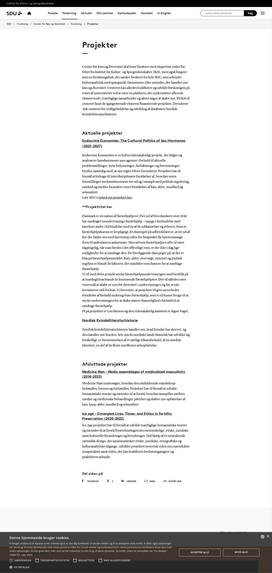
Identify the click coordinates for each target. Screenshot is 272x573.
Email (149, 481)
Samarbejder (127, 13)
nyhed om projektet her (115, 198)
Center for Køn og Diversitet (49, 24)
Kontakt (147, 13)
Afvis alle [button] (241, 552)
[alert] (136, 552)
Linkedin (128, 481)
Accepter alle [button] (200, 552)
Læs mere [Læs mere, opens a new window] (27, 554)
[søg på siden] (223, 13)
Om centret (105, 13)
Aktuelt (86, 13)
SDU (9, 24)
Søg (250, 13)
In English (164, 13)
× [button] (267, 536)
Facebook (90, 481)
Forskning (69, 13)
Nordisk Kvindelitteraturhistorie (110, 321)
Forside (53, 13)
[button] (11, 560)
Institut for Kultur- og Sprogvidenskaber (30, 3)
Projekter (92, 24)
